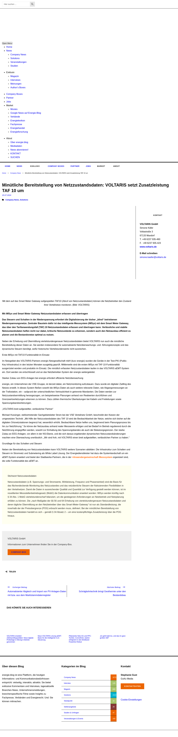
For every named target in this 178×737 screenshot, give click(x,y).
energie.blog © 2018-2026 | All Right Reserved (19, 733)
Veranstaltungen (18, 62)
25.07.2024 (6, 195)
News (9, 50)
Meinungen (15, 84)
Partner (9, 98)
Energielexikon (17, 120)
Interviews (15, 80)
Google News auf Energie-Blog (25, 113)
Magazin (14, 76)
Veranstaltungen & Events (73, 719)
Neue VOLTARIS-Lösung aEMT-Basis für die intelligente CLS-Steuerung (50, 638)
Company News (18, 54)
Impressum (161, 733)
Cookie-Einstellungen (131, 700)
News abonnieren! (19, 150)
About (9, 138)
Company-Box (18, 552)
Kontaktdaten (132, 686)
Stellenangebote (70, 707)
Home (9, 47)
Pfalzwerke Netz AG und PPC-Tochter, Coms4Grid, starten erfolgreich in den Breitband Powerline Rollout (80, 639)
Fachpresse (16, 124)
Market (9, 105)
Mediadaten (16, 146)
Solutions (15, 58)
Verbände (15, 116)
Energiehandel (17, 128)
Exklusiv (10, 72)
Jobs (8, 101)
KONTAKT (15, 153)
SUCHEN (15, 157)
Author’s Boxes (17, 87)
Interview (67, 683)
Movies (14, 109)
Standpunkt (68, 701)
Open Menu (7, 43)
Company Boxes (14, 94)
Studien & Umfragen (71, 713)
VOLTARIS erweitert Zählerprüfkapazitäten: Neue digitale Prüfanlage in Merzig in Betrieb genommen (20, 639)
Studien (14, 66)
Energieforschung (19, 132)
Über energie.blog (19, 142)
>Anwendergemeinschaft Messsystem (92, 457)
